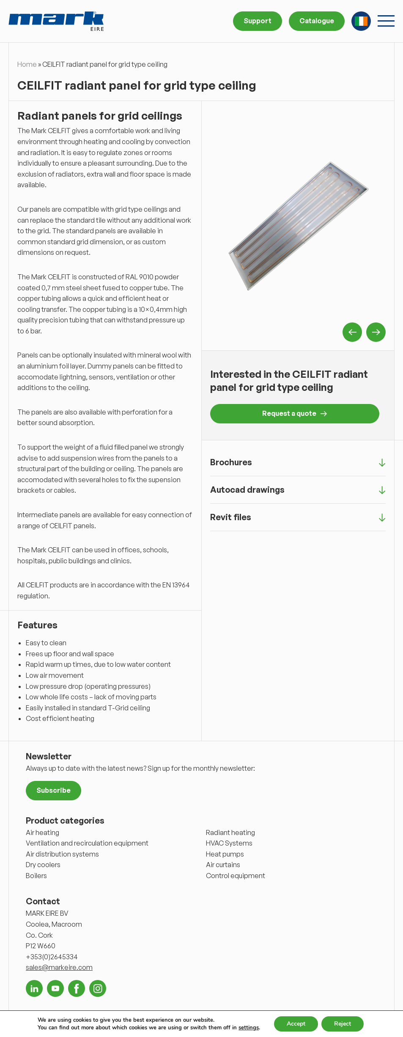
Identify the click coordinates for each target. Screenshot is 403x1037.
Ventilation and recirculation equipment (87, 843)
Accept (296, 1024)
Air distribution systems (62, 854)
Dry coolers (43, 864)
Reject (342, 1024)
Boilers (36, 875)
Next (376, 332)
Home (27, 64)
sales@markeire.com (59, 967)
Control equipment (235, 875)
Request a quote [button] (294, 413)
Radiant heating (230, 832)
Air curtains (223, 864)
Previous (352, 332)
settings (249, 1028)
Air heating (42, 832)
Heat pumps (225, 854)
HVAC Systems (229, 843)
